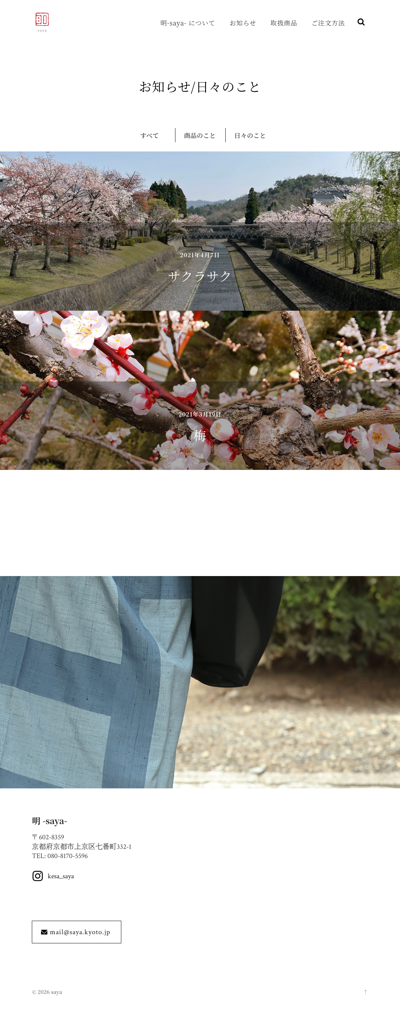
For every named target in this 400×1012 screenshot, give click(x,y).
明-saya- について (188, 22)
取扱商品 (284, 22)
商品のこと (200, 135)
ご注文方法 (328, 22)
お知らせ (243, 22)
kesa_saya (61, 876)
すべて (149, 135)
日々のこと (250, 135)
